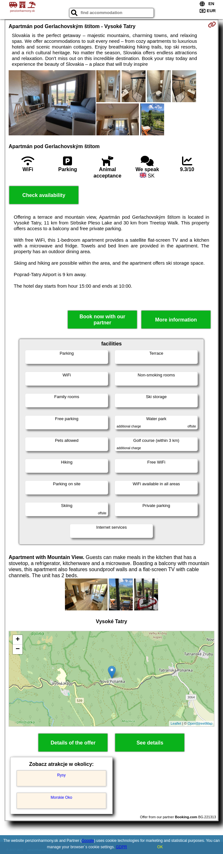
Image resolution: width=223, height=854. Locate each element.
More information (176, 319)
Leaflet (176, 723)
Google (88, 840)
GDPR (121, 847)
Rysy (61, 775)
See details (150, 742)
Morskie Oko (61, 797)
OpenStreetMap (199, 723)
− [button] (18, 649)
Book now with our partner (102, 319)
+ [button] (18, 640)
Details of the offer (73, 742)
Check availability (43, 195)
